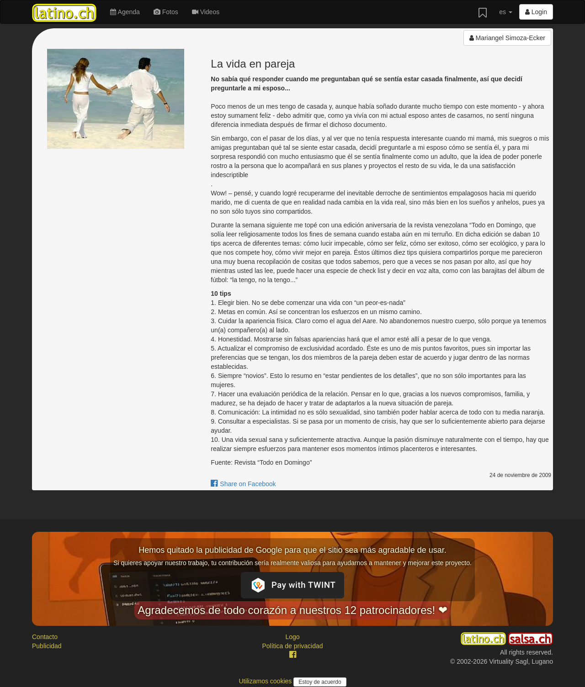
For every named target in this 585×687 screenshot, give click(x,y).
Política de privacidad (292, 646)
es (505, 12)
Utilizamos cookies (266, 681)
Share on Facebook (243, 484)
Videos (205, 12)
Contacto (45, 636)
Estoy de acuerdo (319, 682)
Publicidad (47, 646)
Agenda (124, 12)
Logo (292, 636)
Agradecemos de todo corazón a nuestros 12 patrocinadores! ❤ (292, 610)
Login (536, 12)
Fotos (166, 12)
